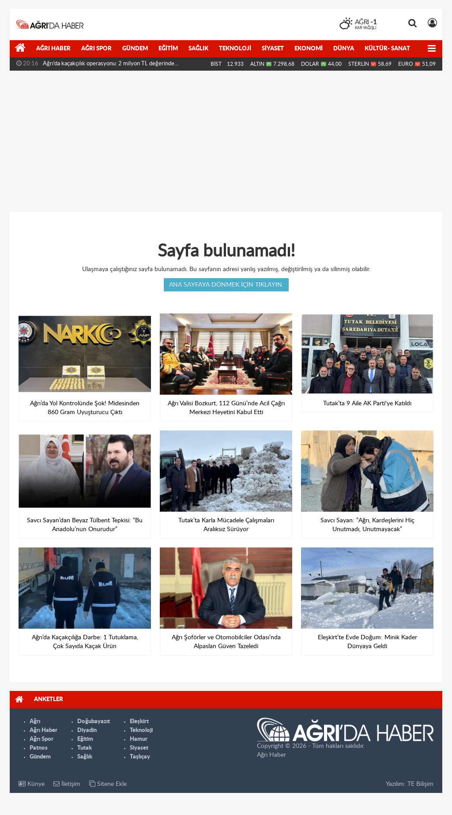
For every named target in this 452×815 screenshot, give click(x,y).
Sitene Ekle (108, 784)
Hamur (138, 739)
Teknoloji (235, 49)
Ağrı (35, 721)
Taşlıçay (140, 757)
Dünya (343, 49)
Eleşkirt (139, 721)
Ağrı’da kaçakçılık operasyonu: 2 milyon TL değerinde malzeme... (108, 66)
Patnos (39, 748)
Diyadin (87, 730)
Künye (32, 784)
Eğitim (168, 49)
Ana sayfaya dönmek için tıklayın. (226, 285)
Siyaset (273, 49)
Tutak (84, 748)
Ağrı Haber (53, 49)
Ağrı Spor (96, 49)
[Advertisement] (226, 141)
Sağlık (198, 49)
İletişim (66, 784)
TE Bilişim (420, 784)
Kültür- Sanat (387, 49)
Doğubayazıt (93, 721)
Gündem (135, 49)
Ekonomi (308, 49)
